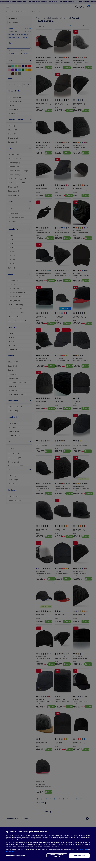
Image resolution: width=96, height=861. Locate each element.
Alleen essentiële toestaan (57, 855)
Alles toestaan (79, 855)
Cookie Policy (83, 849)
